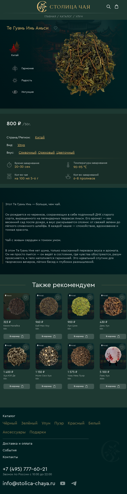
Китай (40, 137)
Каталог (66, 16)
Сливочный (28, 152)
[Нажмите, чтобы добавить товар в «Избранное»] (25, 297)
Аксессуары (14, 432)
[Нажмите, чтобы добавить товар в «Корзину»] (16, 336)
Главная (50, 16)
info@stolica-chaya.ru (29, 483)
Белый (94, 423)
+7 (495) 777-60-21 (25, 469)
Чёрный (10, 423)
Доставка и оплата (17, 443)
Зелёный (29, 423)
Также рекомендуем (63, 285)
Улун (79, 16)
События (10, 450)
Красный (76, 423)
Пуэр (59, 423)
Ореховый (46, 152)
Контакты (10, 457)
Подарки (38, 432)
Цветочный (66, 152)
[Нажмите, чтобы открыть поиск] (108, 7)
